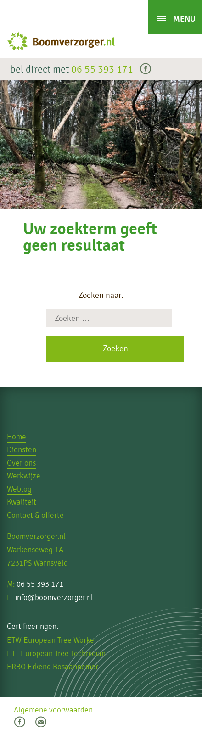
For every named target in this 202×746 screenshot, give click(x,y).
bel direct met (71, 69)
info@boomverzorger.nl (54, 597)
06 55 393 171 (40, 584)
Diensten (21, 449)
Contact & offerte (35, 515)
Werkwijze (23, 476)
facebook (146, 68)
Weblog (19, 489)
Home (16, 437)
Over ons (21, 463)
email (40, 721)
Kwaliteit (21, 502)
